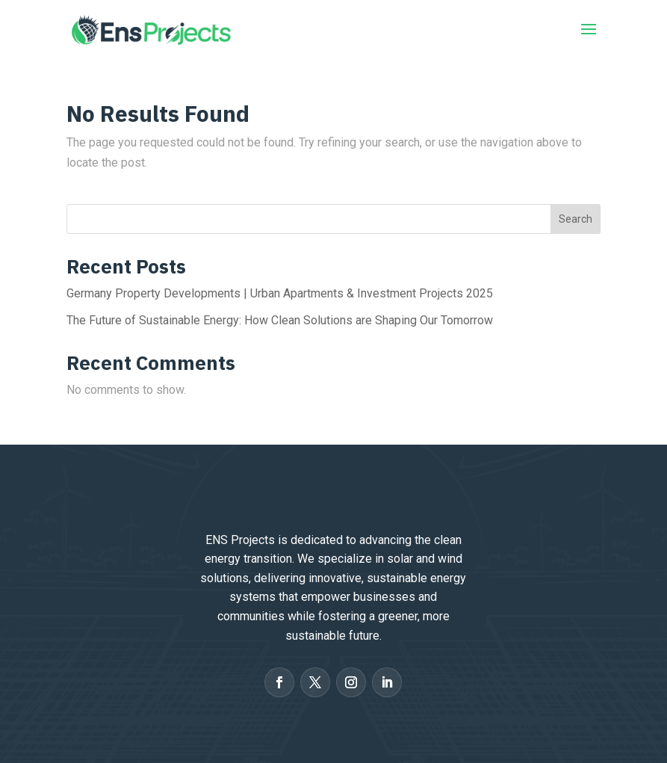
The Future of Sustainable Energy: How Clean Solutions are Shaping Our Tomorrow (279, 320)
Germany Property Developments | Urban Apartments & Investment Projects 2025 (279, 293)
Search (575, 219)
